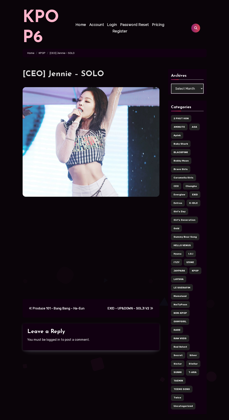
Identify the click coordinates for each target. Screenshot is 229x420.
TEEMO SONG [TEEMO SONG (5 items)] (182, 389)
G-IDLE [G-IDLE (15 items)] (193, 203)
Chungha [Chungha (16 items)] (191, 186)
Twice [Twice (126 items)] (177, 397)
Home (80, 25)
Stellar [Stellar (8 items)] (193, 363)
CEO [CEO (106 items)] (176, 186)
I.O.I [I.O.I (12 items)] (190, 253)
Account (96, 25)
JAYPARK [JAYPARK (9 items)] (179, 270)
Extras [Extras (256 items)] (178, 203)
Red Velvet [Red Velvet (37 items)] (180, 346)
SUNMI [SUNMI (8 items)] (178, 372)
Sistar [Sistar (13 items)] (178, 363)
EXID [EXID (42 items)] (195, 194)
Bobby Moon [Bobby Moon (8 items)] (181, 160)
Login (112, 25)
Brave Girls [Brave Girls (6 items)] (181, 169)
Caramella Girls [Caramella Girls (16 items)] (183, 177)
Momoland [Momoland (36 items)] (180, 296)
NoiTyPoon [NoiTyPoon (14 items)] (180, 304)
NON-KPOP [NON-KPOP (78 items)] (180, 313)
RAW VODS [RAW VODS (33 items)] (180, 338)
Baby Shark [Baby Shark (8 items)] (181, 143)
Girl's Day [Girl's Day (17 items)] (180, 211)
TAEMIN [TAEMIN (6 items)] (178, 380)
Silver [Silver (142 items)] (193, 355)
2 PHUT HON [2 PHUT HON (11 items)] (181, 118)
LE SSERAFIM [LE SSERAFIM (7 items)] (182, 287)
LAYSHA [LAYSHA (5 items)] (179, 279)
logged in (53, 340)
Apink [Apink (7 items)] (177, 135)
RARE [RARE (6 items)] (177, 330)
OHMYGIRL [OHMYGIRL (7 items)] (180, 321)
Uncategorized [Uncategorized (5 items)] (183, 406)
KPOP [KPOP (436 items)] (195, 270)
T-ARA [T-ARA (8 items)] (193, 372)
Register (119, 31)
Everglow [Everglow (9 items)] (179, 194)
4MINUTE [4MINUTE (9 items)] (179, 127)
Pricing (158, 25)
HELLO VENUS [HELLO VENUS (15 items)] (182, 245)
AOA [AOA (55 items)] (194, 127)
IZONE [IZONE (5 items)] (190, 262)
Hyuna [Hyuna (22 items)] (177, 253)
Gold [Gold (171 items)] (176, 228)
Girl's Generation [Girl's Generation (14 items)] (184, 220)
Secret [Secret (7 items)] (178, 355)
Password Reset (134, 25)
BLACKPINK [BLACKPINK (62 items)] (181, 152)
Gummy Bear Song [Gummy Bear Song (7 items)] (185, 236)
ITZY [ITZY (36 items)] (176, 262)
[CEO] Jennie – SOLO (63, 74)
